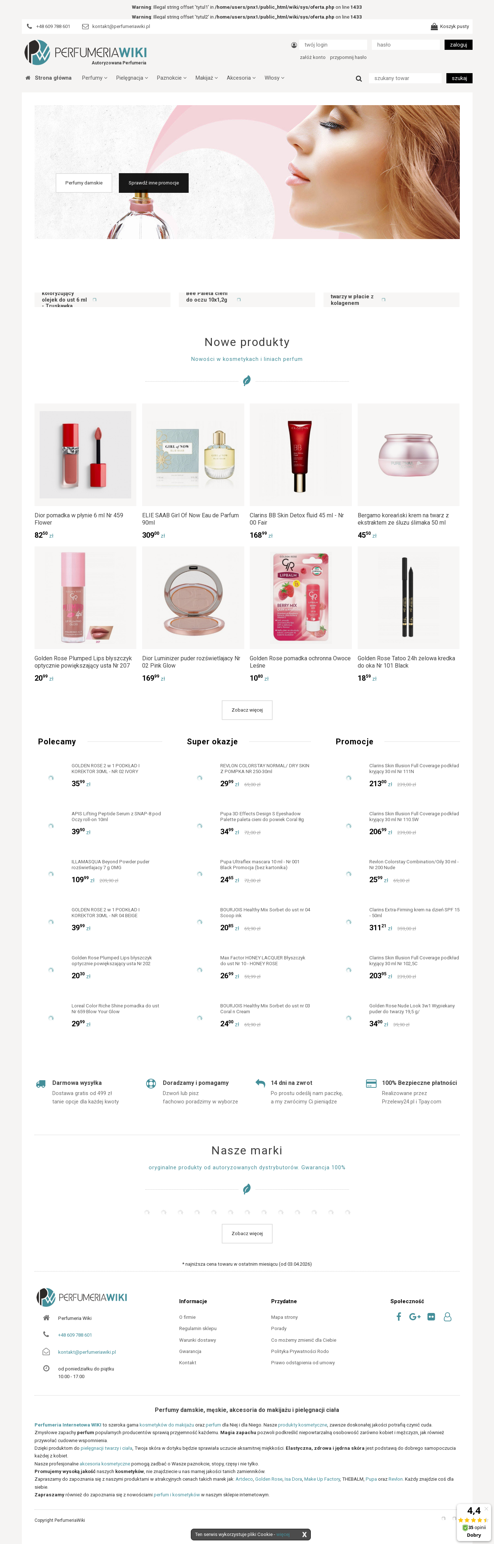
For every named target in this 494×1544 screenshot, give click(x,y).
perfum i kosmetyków (177, 1494)
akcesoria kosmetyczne (105, 1464)
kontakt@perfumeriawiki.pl (87, 1352)
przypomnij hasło (348, 57)
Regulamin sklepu (198, 1328)
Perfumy (94, 78)
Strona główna (48, 78)
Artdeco (244, 1479)
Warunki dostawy (197, 1340)
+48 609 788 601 (75, 1335)
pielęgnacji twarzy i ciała (106, 1448)
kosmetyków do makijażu (167, 1425)
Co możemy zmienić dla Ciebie (303, 1340)
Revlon (396, 1479)
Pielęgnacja (132, 78)
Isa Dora (293, 1479)
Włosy (274, 78)
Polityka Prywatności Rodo (300, 1351)
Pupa (371, 1479)
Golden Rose (268, 1479)
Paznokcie (171, 78)
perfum (213, 1425)
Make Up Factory (322, 1479)
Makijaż (207, 78)
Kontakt (187, 1362)
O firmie (187, 1317)
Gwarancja (190, 1351)
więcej (283, 1534)
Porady (278, 1328)
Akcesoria (241, 78)
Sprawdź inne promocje (154, 183)
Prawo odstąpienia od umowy (303, 1362)
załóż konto (313, 57)
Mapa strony (284, 1317)
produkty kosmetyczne (302, 1425)
